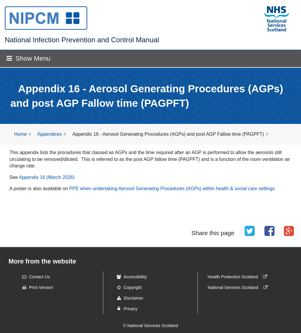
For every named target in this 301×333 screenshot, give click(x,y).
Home (20, 134)
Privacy (125, 308)
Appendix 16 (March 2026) (47, 177)
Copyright (127, 287)
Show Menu (28, 58)
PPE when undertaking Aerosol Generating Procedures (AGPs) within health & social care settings (172, 188)
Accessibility (130, 276)
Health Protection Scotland (239, 276)
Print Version (35, 287)
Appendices (49, 134)
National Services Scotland (239, 287)
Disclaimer (128, 298)
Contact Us (34, 276)
